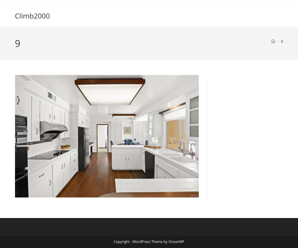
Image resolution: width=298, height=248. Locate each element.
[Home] (273, 41)
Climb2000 (32, 16)
